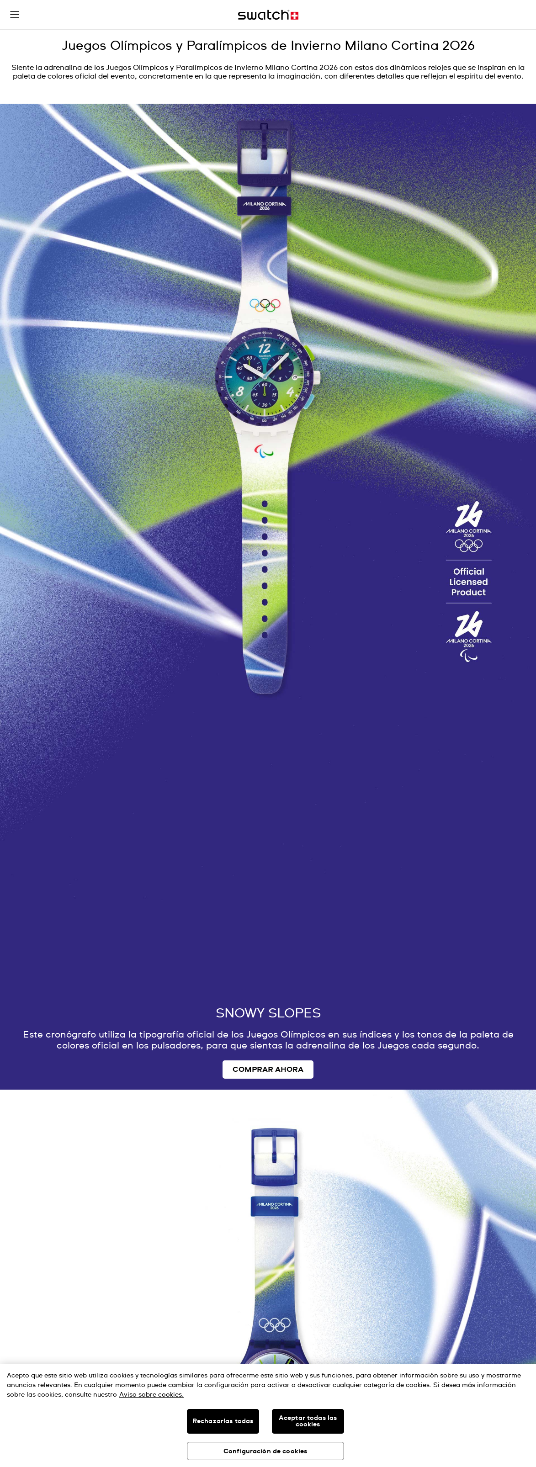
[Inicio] (268, 15)
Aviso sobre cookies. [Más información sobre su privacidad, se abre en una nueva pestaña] (151, 1395)
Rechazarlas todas (222, 1421)
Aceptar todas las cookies (308, 1421)
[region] (268, 1415)
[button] (14, 14)
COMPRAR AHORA (268, 1069)
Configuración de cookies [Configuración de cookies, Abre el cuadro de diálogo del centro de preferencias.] (265, 1451)
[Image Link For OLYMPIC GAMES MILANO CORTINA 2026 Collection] (268, 597)
